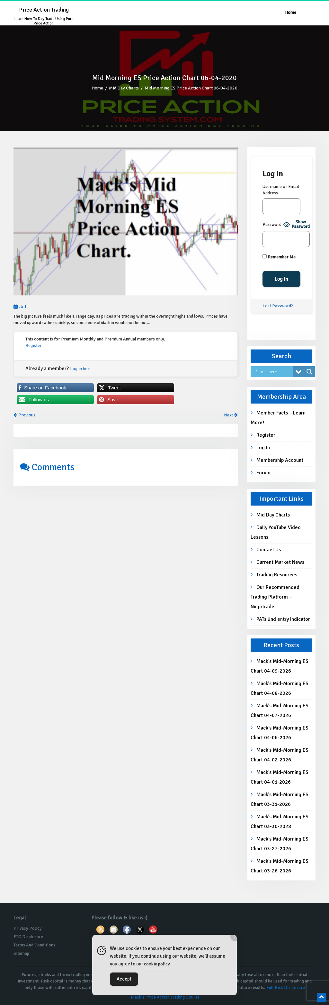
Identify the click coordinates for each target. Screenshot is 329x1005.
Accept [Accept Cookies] (124, 979)
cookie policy (157, 964)
